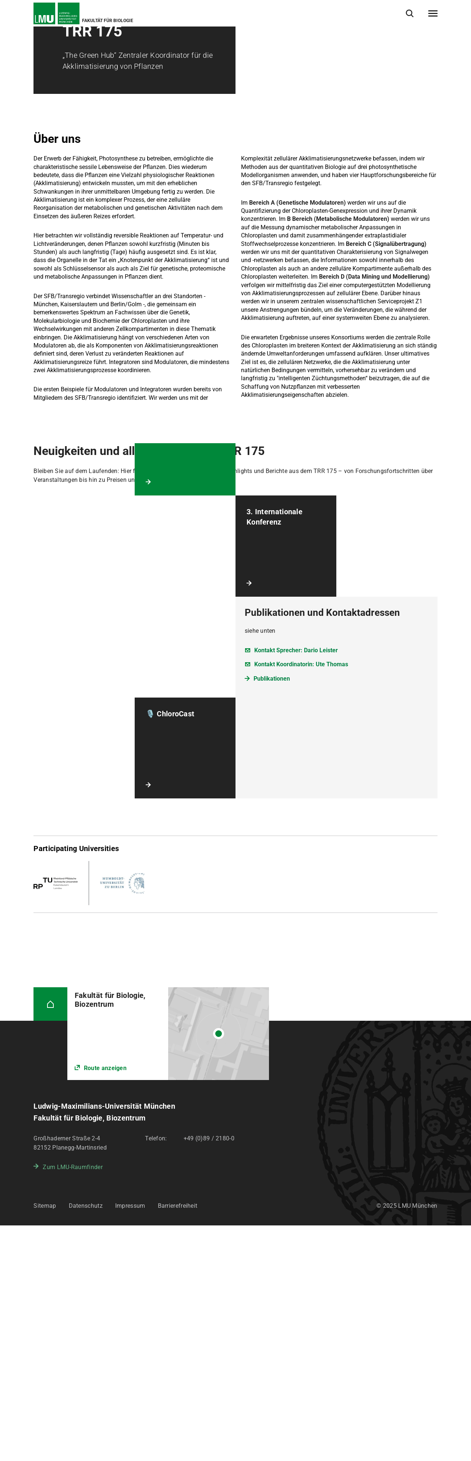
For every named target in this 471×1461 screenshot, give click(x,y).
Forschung (76, 43)
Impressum (130, 1441)
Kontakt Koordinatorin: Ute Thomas (301, 899)
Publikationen (272, 914)
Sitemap (44, 1441)
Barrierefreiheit (178, 1441)
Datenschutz (86, 1441)
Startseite (45, 43)
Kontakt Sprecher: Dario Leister (296, 885)
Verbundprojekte (116, 43)
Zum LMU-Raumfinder (72, 1402)
